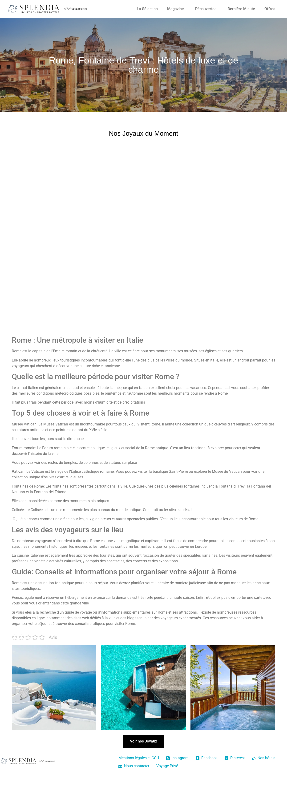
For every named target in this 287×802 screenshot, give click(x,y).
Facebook (207, 758)
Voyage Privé (167, 766)
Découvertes (205, 9)
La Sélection (147, 9)
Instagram (177, 758)
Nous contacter (133, 766)
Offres (269, 9)
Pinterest (235, 758)
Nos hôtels (263, 758)
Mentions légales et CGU (138, 758)
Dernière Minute (241, 9)
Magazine (175, 9)
